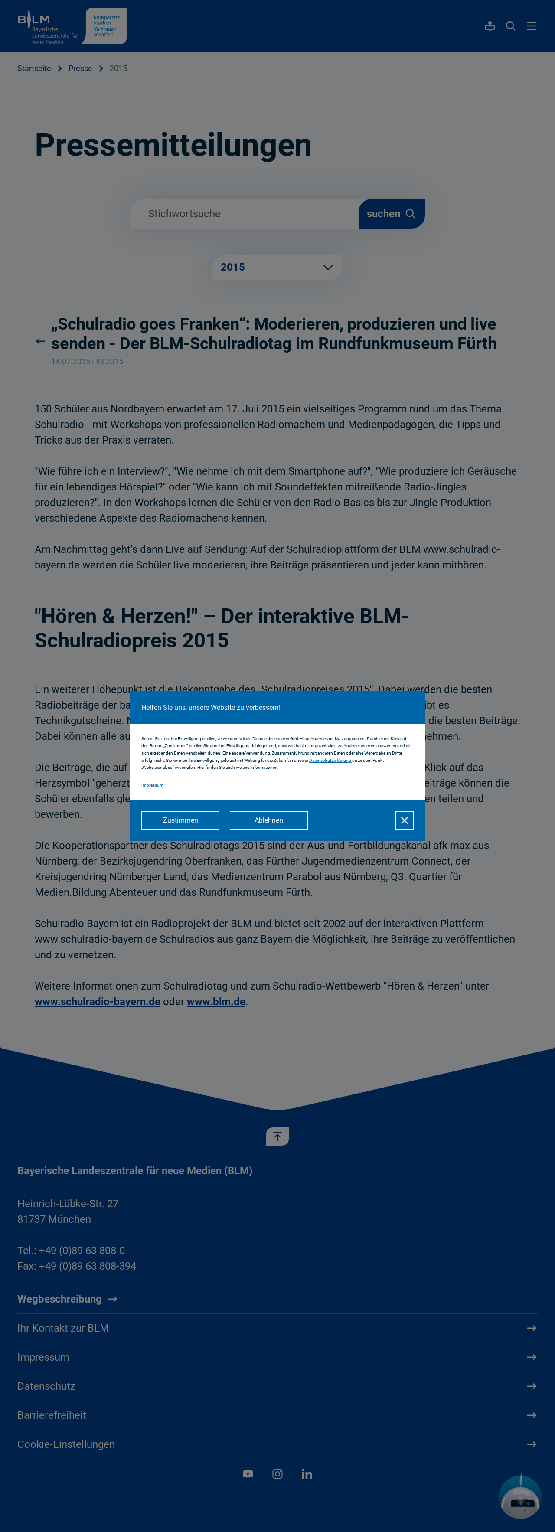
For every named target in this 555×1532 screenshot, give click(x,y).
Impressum (152, 785)
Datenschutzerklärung (330, 760)
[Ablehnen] (269, 820)
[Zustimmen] (180, 820)
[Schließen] (404, 820)
